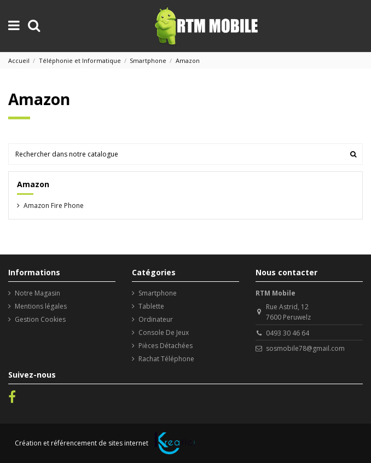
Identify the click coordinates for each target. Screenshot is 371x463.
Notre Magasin (37, 293)
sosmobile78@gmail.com (305, 348)
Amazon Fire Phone (54, 205)
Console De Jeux (163, 332)
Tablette (151, 306)
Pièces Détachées (165, 345)
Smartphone (157, 293)
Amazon (33, 184)
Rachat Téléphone (166, 358)
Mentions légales (41, 306)
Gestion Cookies (40, 319)
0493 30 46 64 (287, 333)
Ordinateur (155, 319)
